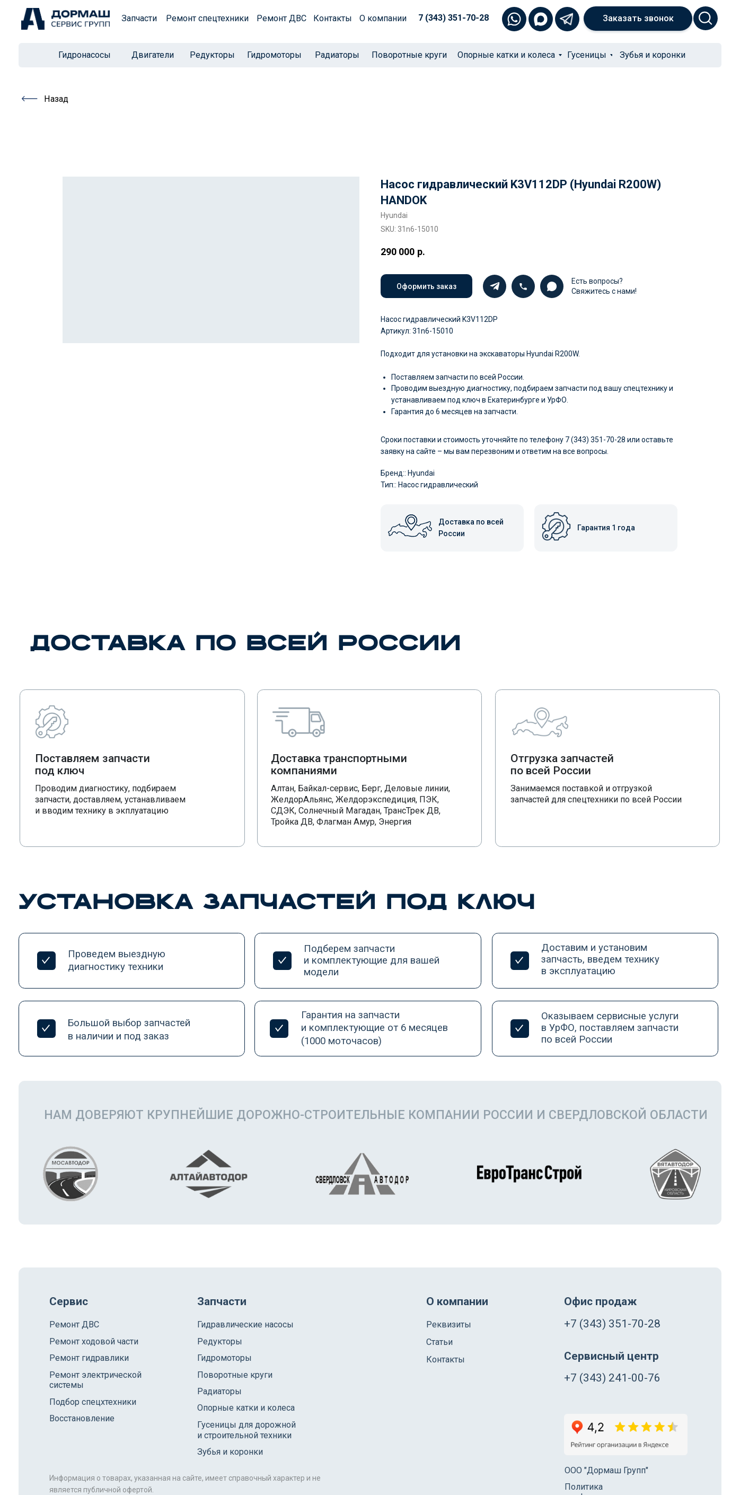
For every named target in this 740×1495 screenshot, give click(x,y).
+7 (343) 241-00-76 (612, 1377)
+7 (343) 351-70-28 (612, 1323)
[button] (638, 18)
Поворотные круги (234, 1375)
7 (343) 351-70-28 (453, 18)
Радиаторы (219, 1391)
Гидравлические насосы (245, 1324)
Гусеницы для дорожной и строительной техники (246, 1430)
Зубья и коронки (230, 1452)
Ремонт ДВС (74, 1324)
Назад (56, 99)
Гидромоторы (224, 1358)
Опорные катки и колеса (246, 1408)
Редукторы (219, 1341)
